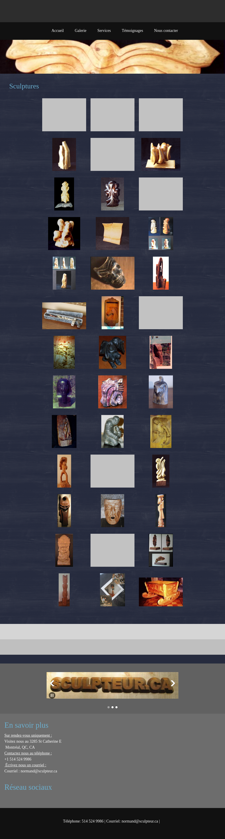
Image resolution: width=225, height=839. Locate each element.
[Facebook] (27, 799)
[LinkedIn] (40, 799)
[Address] (21, 799)
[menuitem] (57, 32)
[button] (64, 116)
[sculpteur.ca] (11, 11)
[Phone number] (7, 799)
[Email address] (14, 799)
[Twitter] (34, 799)
